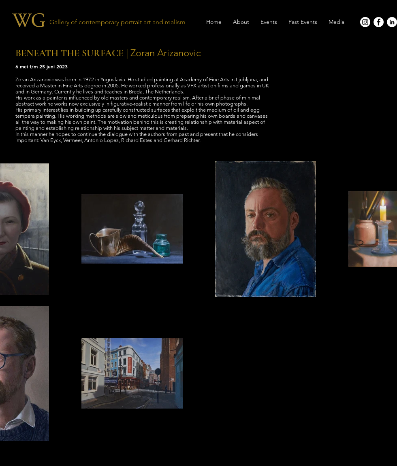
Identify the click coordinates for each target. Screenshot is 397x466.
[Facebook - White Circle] (379, 22)
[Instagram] (365, 22)
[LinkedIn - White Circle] (392, 22)
